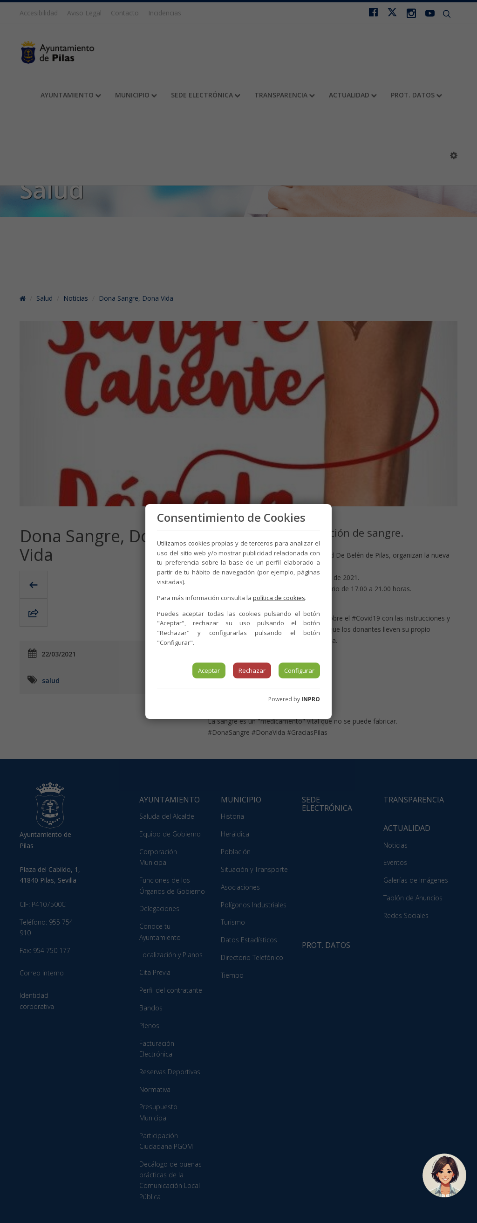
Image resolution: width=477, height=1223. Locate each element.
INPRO (310, 699)
